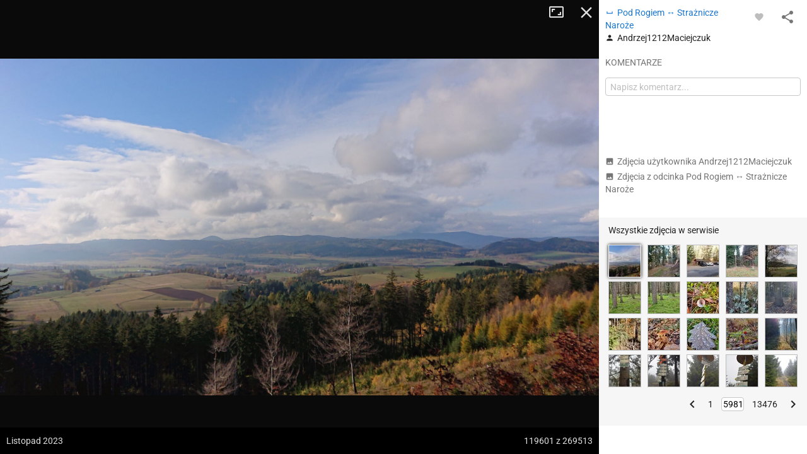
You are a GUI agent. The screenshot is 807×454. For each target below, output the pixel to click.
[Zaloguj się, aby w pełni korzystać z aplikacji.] (759, 16)
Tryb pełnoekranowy (561, 12)
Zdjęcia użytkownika (698, 161)
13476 (764, 404)
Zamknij (586, 12)
